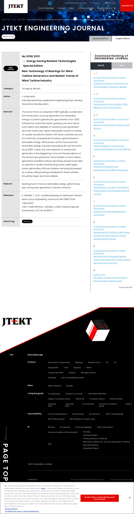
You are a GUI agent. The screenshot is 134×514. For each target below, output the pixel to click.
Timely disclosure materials (95, 438)
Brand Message (46, 8)
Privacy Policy (11, 509)
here (43, 488)
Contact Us (127, 5)
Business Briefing (90, 445)
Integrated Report (91, 448)
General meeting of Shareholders (63, 432)
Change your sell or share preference (22, 511)
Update (69, 385)
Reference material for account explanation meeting (106, 442)
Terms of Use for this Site (121, 479)
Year (122, 65)
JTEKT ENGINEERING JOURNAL (76, 3)
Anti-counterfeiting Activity (72, 377)
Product (61, 8)
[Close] (130, 497)
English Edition (123, 38)
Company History (96, 399)
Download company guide (108, 405)
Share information (105, 427)
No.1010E (21, 19)
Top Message (54, 393)
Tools (66, 367)
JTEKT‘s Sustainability (114, 414)
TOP (11, 354)
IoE (115, 362)
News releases (54, 385)
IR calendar (65, 427)
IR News (51, 427)
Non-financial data (56, 419)
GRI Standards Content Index (82, 419)
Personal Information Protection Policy (87, 479)
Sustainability (104, 8)
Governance (94, 414)
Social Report (78, 414)
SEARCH (97, 3)
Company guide (86, 8)
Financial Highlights (83, 427)
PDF (11, 68)
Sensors (72, 372)
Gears (89, 367)
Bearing (27, 221)
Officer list (80, 399)
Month (101, 65)
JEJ (14, 19)
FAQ (49, 444)
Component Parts (55, 372)
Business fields (116, 399)
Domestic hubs (52, 405)
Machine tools (94, 362)
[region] (111, 177)
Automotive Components (59, 362)
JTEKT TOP (6, 19)
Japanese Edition (100, 38)
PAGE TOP (5, 462)
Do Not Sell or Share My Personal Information (100, 498)
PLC (107, 362)
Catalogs (52, 377)
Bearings (79, 362)
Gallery (128, 404)
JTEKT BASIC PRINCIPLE (97, 393)
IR (115, 8)
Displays (77, 367)
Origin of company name (59, 399)
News (71, 8)
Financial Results (90, 435)
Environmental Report (57, 414)
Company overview (74, 393)
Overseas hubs (69, 405)
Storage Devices (88, 372)
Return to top (9, 36)
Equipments (53, 367)
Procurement (88, 404)
